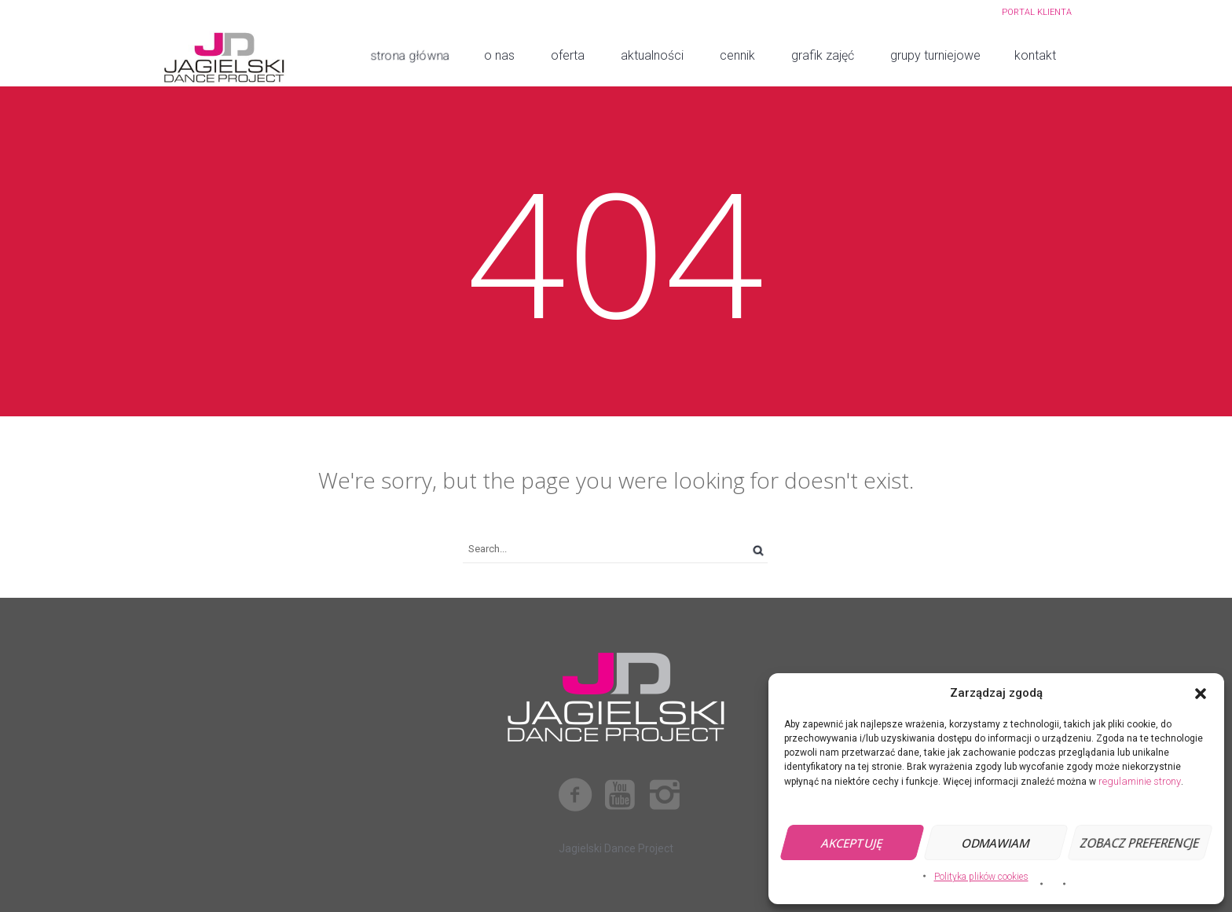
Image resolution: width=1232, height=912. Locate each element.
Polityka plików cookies (981, 876)
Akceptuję (852, 843)
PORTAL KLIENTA (1037, 12)
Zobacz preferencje (1139, 843)
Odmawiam (996, 843)
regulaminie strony (1139, 781)
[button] (1200, 693)
